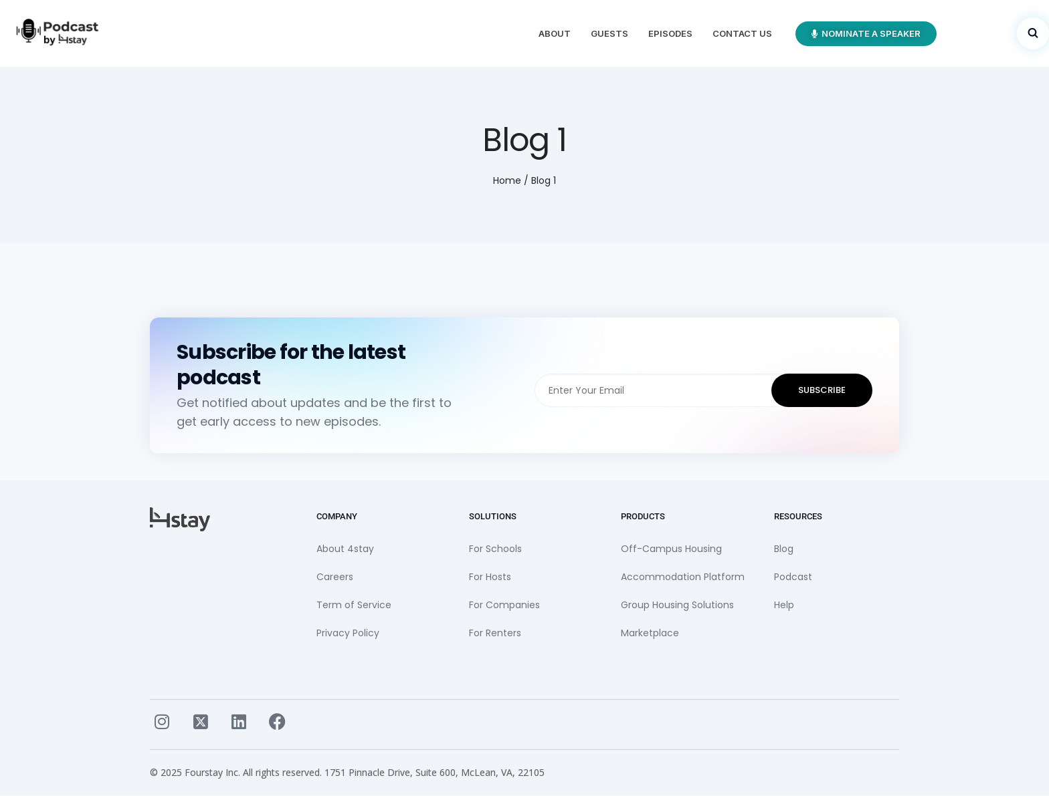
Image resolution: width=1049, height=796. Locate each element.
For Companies (504, 605)
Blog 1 (543, 180)
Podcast (793, 576)
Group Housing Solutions (677, 605)
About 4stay (345, 548)
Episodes (670, 33)
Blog (783, 548)
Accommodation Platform (683, 576)
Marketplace (650, 633)
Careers (334, 576)
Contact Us (742, 33)
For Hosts (490, 576)
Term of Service (353, 605)
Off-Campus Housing (671, 548)
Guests (609, 33)
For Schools (495, 548)
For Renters (495, 633)
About (555, 33)
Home (507, 180)
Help (784, 605)
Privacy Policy (347, 633)
